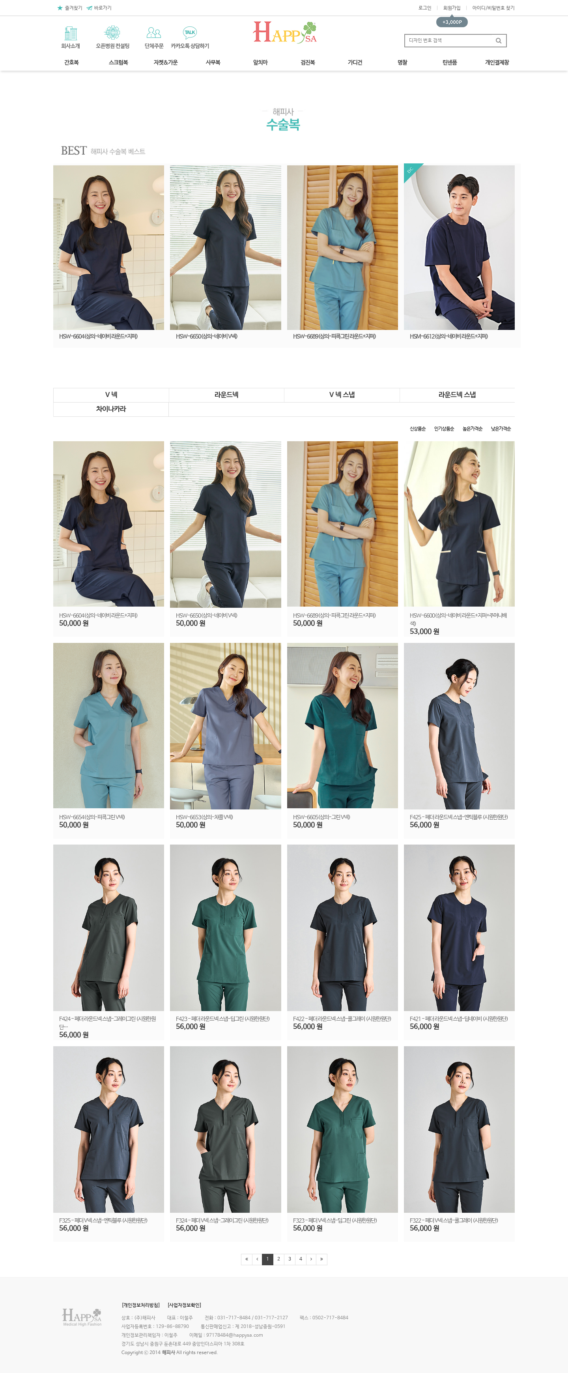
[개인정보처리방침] (140, 1305)
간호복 (71, 63)
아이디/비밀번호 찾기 (494, 8)
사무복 (213, 63)
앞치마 (260, 63)
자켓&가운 (166, 63)
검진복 (308, 63)
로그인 (425, 8)
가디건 (355, 63)
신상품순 (418, 429)
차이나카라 (111, 409)
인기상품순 (444, 429)
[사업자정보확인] (184, 1305)
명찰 (402, 63)
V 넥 (111, 395)
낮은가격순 (501, 429)
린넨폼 (450, 63)
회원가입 (452, 8)
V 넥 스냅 (342, 395)
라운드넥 (226, 395)
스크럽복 (118, 63)
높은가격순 (472, 429)
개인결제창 (497, 63)
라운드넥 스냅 (457, 395)
